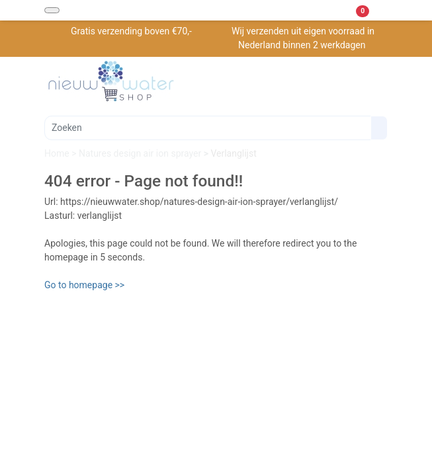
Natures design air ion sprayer (141, 153)
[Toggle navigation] (52, 10)
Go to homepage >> (84, 285)
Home (57, 153)
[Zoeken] (207, 128)
